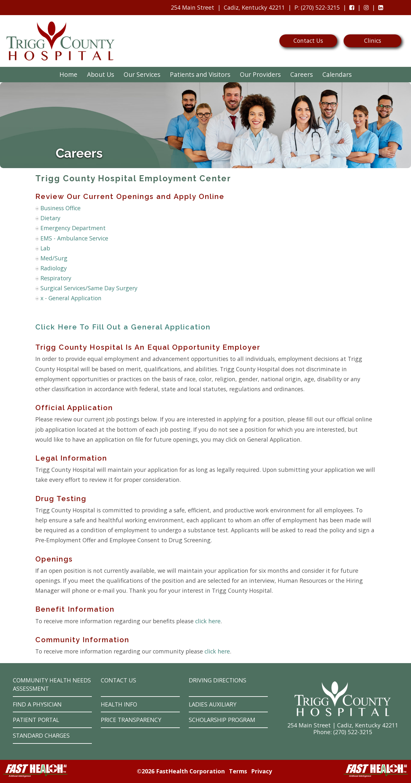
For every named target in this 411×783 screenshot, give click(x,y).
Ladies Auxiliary (212, 704)
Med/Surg (53, 258)
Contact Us (308, 40)
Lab (45, 248)
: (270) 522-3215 (315, 9)
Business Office (60, 208)
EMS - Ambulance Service (74, 238)
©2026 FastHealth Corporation (181, 771)
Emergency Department (73, 228)
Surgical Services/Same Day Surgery (88, 288)
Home (68, 74)
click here (208, 621)
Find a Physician (37, 704)
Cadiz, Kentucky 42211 (254, 7)
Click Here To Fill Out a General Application (123, 327)
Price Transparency (131, 720)
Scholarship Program (222, 720)
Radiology (53, 268)
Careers (301, 74)
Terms (238, 771)
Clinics (372, 40)
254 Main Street (192, 7)
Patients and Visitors (200, 74)
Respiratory (55, 278)
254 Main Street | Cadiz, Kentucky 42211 (342, 725)
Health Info (119, 704)
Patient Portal (36, 720)
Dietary (50, 218)
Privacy (261, 771)
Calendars (337, 74)
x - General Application (70, 298)
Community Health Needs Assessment (52, 684)
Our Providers (260, 74)
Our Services (142, 74)
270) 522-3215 (353, 732)
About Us (100, 74)
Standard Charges (41, 735)
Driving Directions (217, 680)
